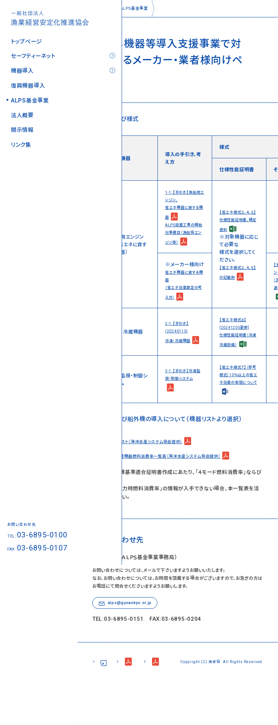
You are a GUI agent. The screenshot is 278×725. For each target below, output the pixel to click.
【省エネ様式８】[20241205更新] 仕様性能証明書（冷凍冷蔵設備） (238, 338)
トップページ (26, 37)
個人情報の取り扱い (170, 700)
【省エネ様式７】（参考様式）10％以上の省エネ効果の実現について (238, 393)
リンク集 (21, 140)
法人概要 (22, 111)
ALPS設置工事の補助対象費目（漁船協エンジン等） (184, 232)
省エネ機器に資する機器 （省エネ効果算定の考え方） (184, 292)
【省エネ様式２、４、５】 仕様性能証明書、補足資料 (239, 224)
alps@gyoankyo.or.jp (134, 637)
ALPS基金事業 (30, 96)
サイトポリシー (112, 700)
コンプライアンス (233, 700)
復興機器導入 (28, 81)
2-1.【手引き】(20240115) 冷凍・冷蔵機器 (181, 338)
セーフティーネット (33, 52)
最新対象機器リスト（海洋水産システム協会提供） (148, 464)
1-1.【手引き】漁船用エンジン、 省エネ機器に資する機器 (185, 204)
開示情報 (22, 125)
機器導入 (22, 66)
